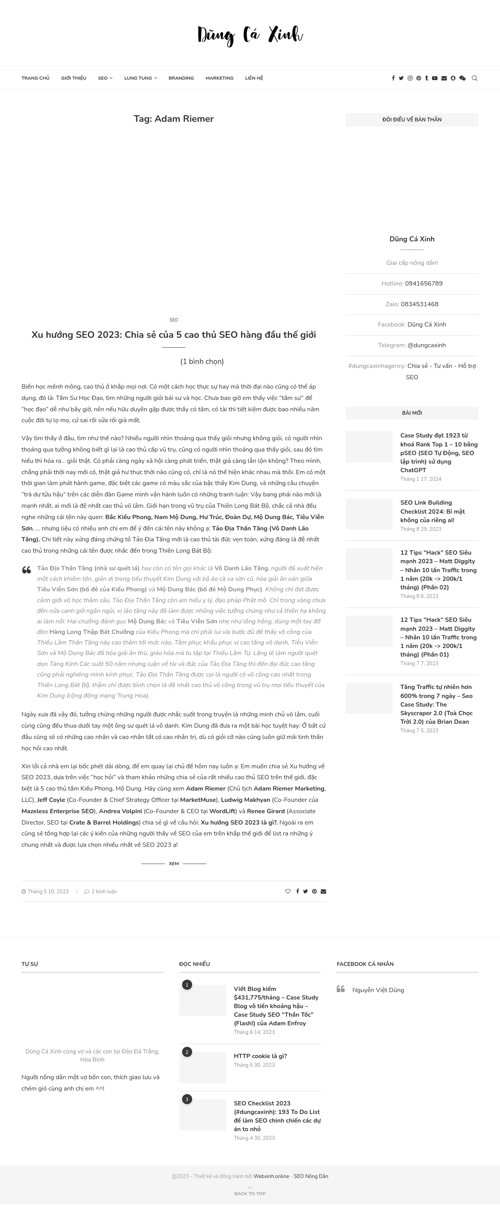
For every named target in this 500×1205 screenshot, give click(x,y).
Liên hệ (254, 78)
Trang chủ (35, 78)
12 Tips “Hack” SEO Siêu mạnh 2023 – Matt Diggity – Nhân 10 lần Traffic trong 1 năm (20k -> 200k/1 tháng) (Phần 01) (439, 639)
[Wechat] (462, 78)
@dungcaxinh (427, 345)
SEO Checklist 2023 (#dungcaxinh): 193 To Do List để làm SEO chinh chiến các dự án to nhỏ (274, 1116)
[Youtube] (435, 78)
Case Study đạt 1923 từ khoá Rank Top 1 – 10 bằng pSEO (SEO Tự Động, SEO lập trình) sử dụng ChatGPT (438, 453)
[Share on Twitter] (305, 891)
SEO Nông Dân (311, 1177)
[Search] (475, 78)
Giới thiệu (73, 78)
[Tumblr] (426, 78)
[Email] (444, 78)
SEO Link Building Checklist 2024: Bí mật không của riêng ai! (433, 512)
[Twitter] (401, 78)
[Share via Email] (323, 891)
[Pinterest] (418, 78)
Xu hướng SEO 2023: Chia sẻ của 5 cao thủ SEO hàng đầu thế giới (174, 334)
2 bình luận (100, 891)
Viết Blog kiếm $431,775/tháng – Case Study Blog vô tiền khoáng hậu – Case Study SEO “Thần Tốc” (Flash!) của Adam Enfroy (277, 1006)
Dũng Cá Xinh (426, 324)
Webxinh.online (271, 1177)
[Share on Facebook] (297, 891)
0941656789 (424, 283)
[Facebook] (393, 78)
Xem (174, 863)
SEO (102, 78)
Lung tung (138, 78)
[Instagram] (410, 78)
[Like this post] (288, 891)
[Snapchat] (453, 78)
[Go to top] (250, 1194)
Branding (181, 78)
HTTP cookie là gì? (261, 1056)
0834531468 (420, 304)
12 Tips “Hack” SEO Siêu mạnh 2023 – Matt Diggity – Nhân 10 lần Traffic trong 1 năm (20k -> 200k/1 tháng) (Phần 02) (439, 571)
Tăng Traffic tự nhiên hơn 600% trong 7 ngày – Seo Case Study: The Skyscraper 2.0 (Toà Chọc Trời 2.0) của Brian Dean (437, 707)
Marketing (219, 78)
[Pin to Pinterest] (314, 891)
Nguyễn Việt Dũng (378, 989)
